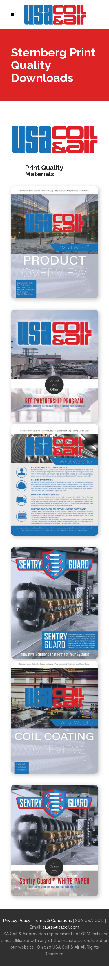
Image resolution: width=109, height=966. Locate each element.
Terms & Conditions (53, 920)
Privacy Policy (16, 920)
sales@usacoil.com (60, 927)
